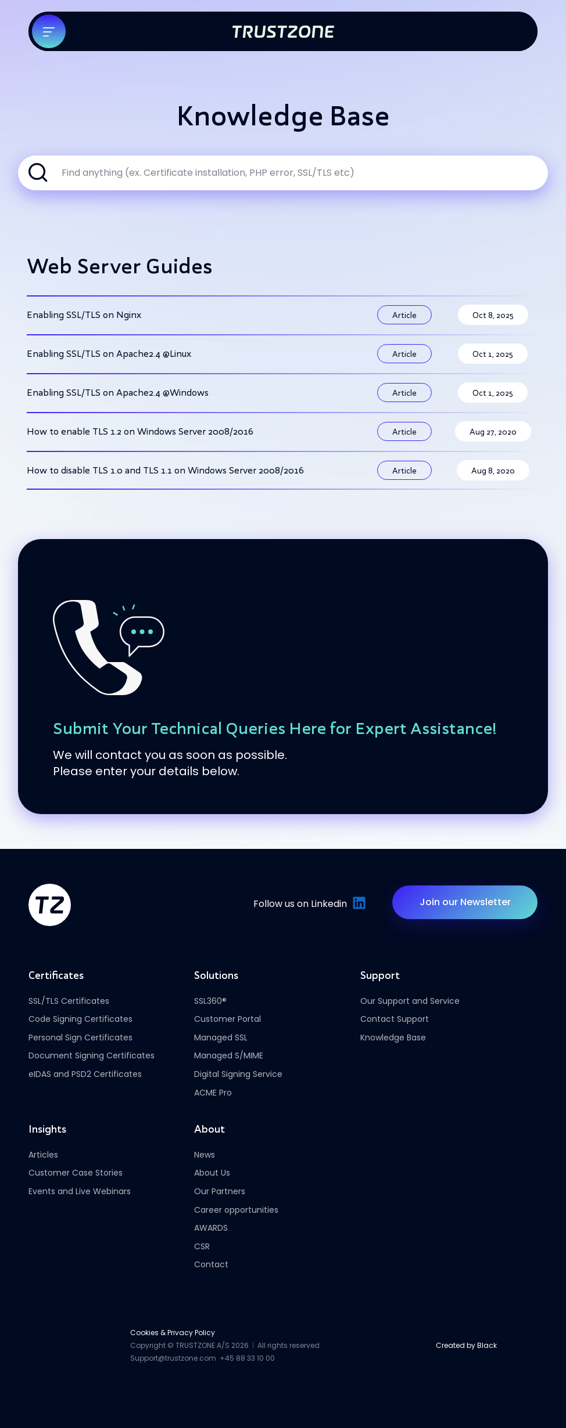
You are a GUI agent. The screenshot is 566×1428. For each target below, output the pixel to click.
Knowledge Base (393, 1037)
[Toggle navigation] (48, 31)
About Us (212, 1172)
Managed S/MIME (228, 1055)
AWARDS (211, 1228)
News (204, 1155)
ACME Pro (213, 1092)
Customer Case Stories (75, 1172)
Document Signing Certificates (91, 1055)
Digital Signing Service (238, 1074)
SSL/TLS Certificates (68, 1001)
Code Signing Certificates (80, 1019)
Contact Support (394, 1019)
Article (404, 315)
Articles (43, 1155)
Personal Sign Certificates (80, 1037)
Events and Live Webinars (79, 1191)
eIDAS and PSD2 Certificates (85, 1074)
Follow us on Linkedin (308, 903)
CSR (202, 1246)
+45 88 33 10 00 (247, 1358)
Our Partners (219, 1191)
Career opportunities (236, 1210)
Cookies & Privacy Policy (172, 1332)
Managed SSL (221, 1037)
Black (487, 1345)
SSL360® (210, 1001)
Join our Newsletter (465, 902)
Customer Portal (227, 1019)
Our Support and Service (410, 1001)
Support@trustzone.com (173, 1358)
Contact (211, 1264)
